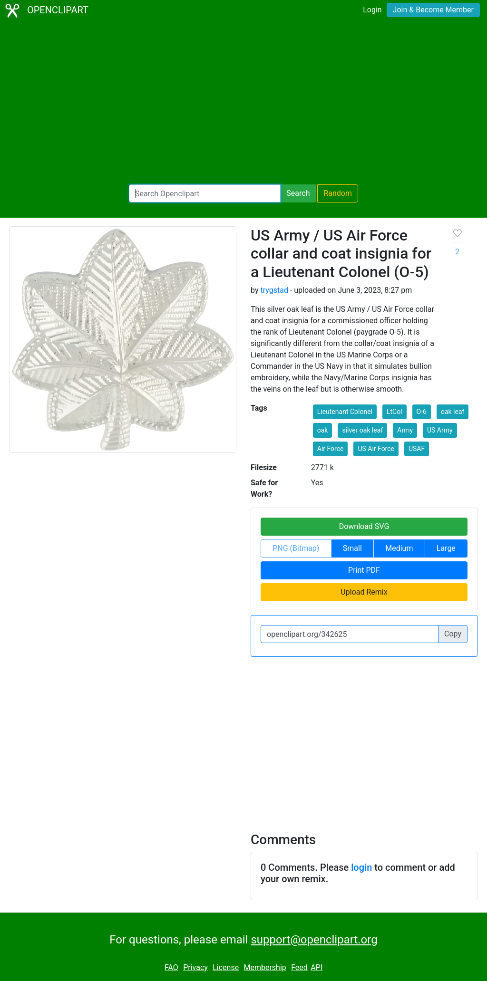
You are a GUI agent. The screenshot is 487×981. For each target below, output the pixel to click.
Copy (452, 633)
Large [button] (446, 548)
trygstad (274, 290)
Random (337, 193)
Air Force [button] (330, 448)
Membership (265, 967)
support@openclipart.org (314, 939)
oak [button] (322, 430)
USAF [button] (417, 448)
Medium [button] (399, 548)
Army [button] (405, 430)
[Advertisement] (243, 102)
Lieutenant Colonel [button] (344, 411)
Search (298, 193)
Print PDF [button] (364, 570)
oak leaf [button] (452, 411)
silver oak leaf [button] (362, 430)
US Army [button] (440, 430)
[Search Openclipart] (205, 193)
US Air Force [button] (376, 448)
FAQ (171, 967)
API (316, 967)
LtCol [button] (394, 411)
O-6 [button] (422, 411)
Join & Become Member (433, 9)
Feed (299, 967)
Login (372, 9)
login (361, 867)
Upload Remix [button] (364, 591)
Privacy (195, 967)
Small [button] (352, 548)
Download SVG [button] (364, 526)
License (226, 967)
